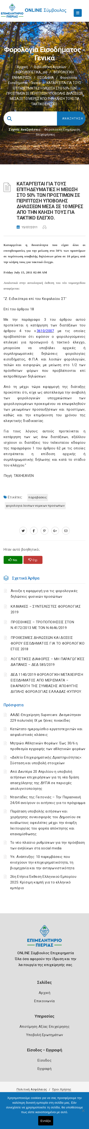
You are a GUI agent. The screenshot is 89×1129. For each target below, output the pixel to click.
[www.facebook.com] (33, 531)
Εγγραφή (44, 1069)
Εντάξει (46, 1121)
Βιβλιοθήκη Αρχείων (50, 67)
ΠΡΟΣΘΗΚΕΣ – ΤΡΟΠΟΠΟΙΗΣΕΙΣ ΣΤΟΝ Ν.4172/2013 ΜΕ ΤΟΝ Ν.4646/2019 (42, 625)
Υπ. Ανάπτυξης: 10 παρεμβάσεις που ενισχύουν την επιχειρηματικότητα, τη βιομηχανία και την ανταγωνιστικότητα (42, 862)
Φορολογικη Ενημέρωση (62, 129)
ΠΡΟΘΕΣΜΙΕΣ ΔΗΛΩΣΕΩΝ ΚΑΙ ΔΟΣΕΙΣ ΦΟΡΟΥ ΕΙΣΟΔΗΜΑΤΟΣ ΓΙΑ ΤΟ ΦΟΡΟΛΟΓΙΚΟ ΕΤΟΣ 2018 (48, 643)
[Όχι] (83, 1113)
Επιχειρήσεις (45, 134)
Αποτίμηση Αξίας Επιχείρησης (44, 1026)
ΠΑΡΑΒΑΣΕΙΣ (37, 497)
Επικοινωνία (44, 1001)
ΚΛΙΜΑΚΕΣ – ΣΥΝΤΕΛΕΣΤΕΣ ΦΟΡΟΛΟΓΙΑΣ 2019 (46, 609)
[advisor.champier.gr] (66, 531)
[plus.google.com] (55, 531)
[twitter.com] (23, 531)
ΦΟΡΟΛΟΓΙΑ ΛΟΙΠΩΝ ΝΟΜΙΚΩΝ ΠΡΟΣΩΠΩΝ (35, 505)
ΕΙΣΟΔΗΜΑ (45, 77)
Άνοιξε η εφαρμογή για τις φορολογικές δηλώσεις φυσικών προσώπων (44, 594)
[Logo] (44, 939)
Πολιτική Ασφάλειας (32, 1089)
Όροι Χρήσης (61, 1089)
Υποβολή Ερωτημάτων (44, 1035)
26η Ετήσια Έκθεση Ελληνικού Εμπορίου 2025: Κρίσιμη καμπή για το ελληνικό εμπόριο (43, 882)
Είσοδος (44, 1060)
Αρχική (22, 67)
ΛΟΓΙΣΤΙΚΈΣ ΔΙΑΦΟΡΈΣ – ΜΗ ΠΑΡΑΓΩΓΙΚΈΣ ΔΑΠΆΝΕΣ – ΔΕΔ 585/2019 (47, 662)
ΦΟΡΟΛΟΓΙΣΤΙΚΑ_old (31, 72)
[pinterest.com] (44, 531)
